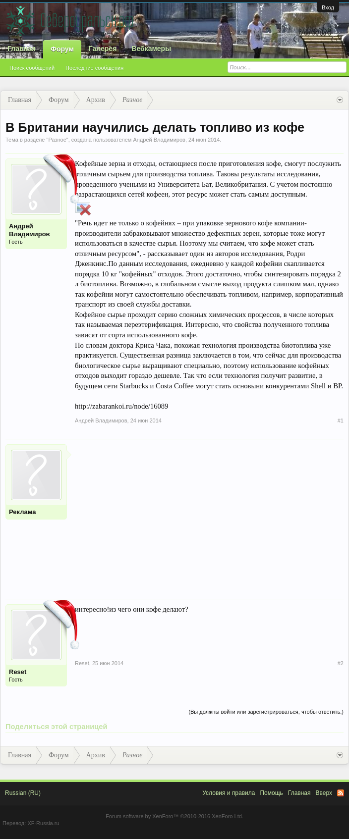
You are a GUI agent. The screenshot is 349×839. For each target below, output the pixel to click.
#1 (341, 420)
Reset (17, 672)
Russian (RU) (23, 792)
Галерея (103, 48)
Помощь (271, 792)
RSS (340, 792)
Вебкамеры (151, 48)
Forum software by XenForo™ (174, 816)
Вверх (324, 792)
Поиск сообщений (32, 68)
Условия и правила (228, 792)
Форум (62, 49)
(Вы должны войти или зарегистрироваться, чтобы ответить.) (266, 712)
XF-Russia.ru (43, 823)
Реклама (22, 512)
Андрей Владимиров (159, 140)
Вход (328, 7)
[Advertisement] (209, 513)
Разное (57, 140)
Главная (21, 48)
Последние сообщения (94, 68)
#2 (341, 663)
